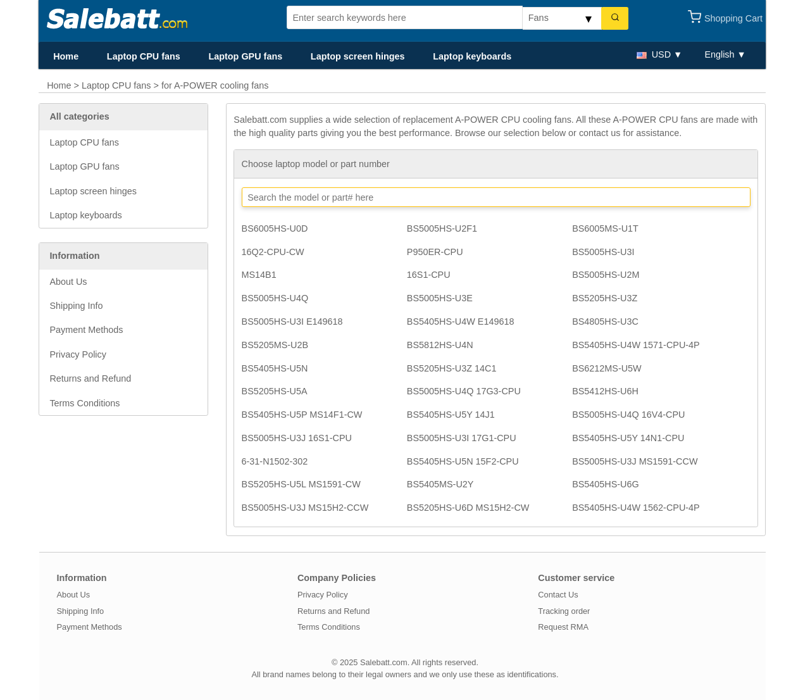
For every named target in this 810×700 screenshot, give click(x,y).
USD (654, 54)
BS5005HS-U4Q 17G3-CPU (464, 391)
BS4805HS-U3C (605, 321)
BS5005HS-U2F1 (442, 228)
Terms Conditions (84, 403)
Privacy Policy (77, 354)
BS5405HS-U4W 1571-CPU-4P (636, 345)
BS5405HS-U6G (605, 484)
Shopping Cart (733, 18)
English (719, 54)
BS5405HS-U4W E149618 (460, 321)
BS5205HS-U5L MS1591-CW (301, 484)
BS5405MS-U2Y (440, 484)
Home (65, 56)
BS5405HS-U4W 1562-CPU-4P (636, 508)
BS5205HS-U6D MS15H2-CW (468, 508)
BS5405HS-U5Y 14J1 (451, 414)
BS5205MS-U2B (275, 345)
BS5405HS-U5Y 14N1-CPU (628, 438)
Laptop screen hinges (358, 56)
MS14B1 (259, 275)
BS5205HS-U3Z (604, 298)
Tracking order (564, 611)
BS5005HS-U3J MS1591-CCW (634, 461)
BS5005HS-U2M (605, 275)
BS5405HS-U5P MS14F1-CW (302, 414)
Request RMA (563, 627)
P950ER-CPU (435, 252)
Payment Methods (86, 330)
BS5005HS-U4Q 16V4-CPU (628, 414)
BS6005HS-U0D (275, 228)
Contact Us (558, 594)
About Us (68, 282)
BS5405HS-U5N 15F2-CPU (463, 461)
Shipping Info (76, 306)
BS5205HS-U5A (275, 391)
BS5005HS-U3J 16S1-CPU (297, 438)
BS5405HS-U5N (275, 368)
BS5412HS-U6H (605, 391)
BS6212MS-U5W (607, 368)
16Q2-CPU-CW (273, 252)
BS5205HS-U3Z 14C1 (452, 368)
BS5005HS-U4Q (275, 298)
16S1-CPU (429, 275)
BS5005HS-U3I (603, 252)
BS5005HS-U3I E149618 (292, 321)
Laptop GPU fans (245, 56)
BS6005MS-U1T (605, 228)
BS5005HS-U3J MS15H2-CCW (305, 508)
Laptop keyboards (472, 56)
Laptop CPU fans (143, 56)
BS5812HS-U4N (440, 345)
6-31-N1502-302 (275, 461)
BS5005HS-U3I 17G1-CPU (461, 438)
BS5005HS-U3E (440, 298)
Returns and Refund (90, 378)
